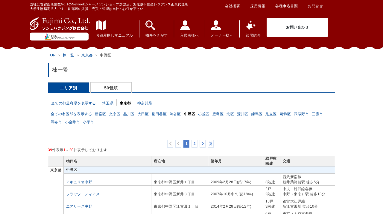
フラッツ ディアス (83, 194)
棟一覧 (68, 55)
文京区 (115, 114)
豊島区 (218, 114)
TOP (52, 55)
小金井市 (72, 122)
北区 (230, 114)
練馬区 (257, 114)
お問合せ (315, 6)
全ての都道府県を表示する (73, 103)
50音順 (111, 88)
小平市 (88, 122)
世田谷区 (159, 114)
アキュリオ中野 (79, 182)
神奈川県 (144, 103)
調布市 (56, 122)
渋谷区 (175, 114)
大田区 (143, 114)
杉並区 (203, 114)
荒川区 (242, 114)
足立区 (271, 114)
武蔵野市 (301, 114)
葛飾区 (285, 114)
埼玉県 (108, 103)
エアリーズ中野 (79, 206)
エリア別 (68, 88)
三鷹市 (317, 114)
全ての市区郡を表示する (71, 114)
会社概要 (232, 6)
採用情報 (257, 6)
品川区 (129, 114)
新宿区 (100, 114)
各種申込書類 (286, 6)
